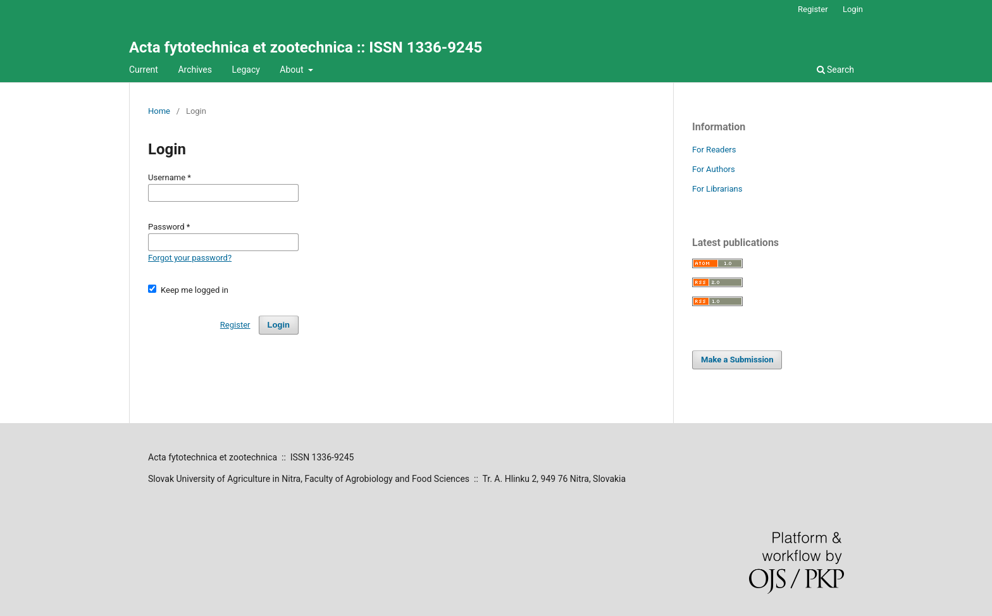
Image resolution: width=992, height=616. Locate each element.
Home (159, 111)
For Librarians (717, 189)
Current (143, 70)
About (293, 70)
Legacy (245, 70)
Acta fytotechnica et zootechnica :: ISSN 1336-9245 (305, 47)
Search (835, 70)
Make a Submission (737, 359)
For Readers (714, 149)
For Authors (713, 169)
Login (853, 9)
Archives (195, 70)
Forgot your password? (190, 257)
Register (813, 9)
